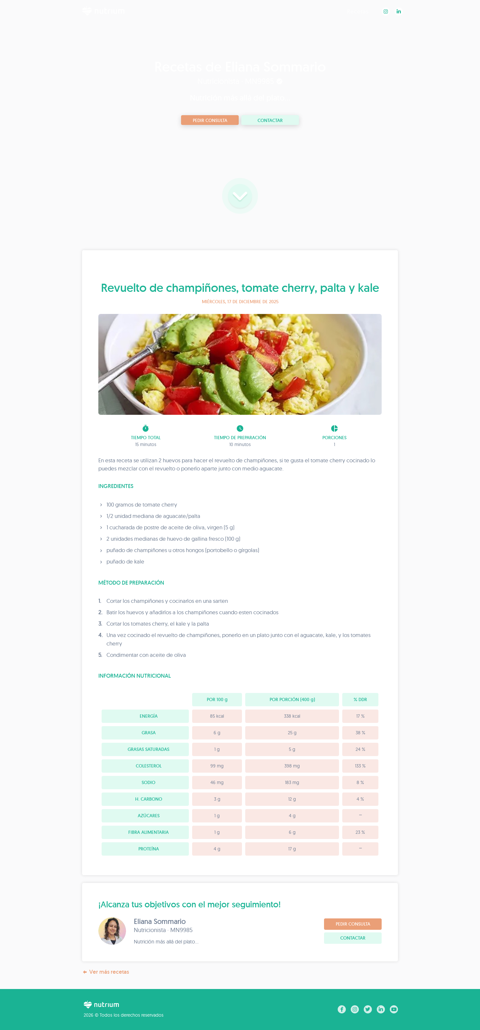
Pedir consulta (210, 120)
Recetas (358, 11)
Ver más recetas (105, 972)
